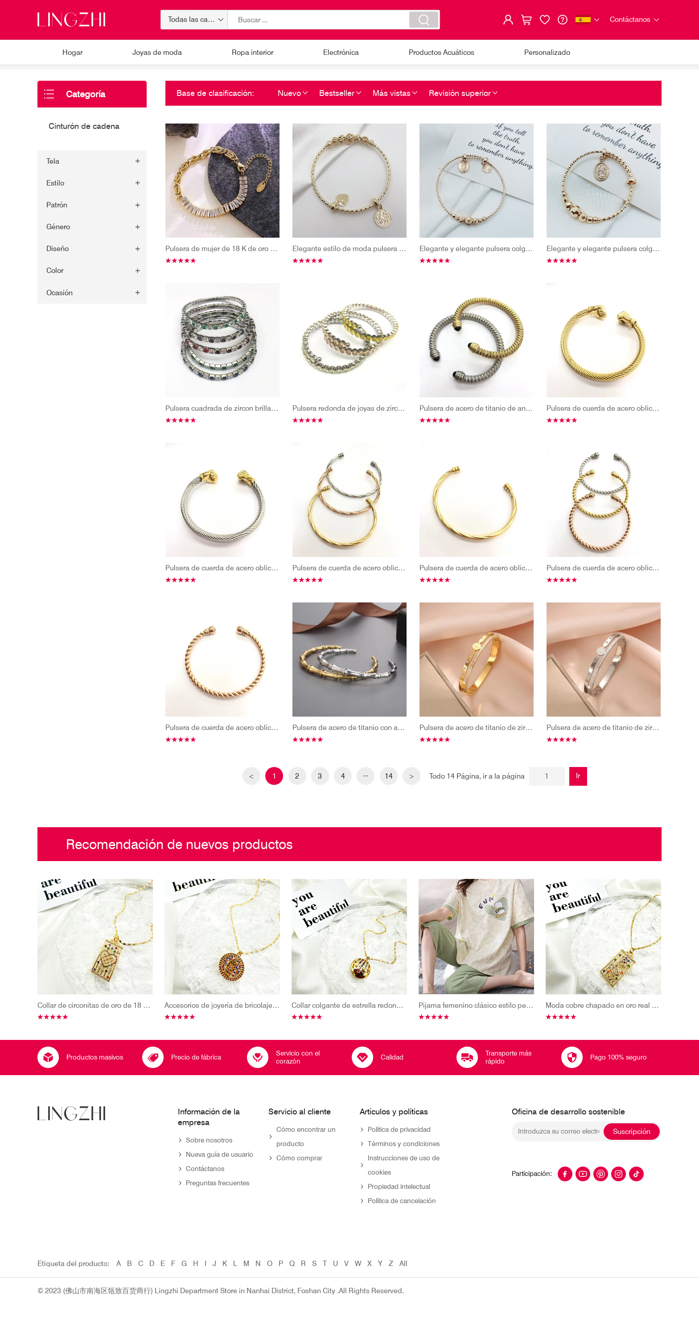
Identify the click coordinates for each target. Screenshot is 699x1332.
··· (367, 790)
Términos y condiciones (404, 1158)
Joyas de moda (157, 52)
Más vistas (392, 107)
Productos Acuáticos (441, 52)
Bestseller (336, 107)
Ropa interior (252, 52)
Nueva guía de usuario (219, 1169)
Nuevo (289, 107)
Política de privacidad (399, 1144)
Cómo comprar (299, 1172)
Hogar (72, 52)
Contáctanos (205, 1183)
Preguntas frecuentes (217, 1197)
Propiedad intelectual (399, 1201)
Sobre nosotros (209, 1155)
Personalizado (547, 52)
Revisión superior (460, 107)
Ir (583, 790)
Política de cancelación (402, 1215)
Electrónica (341, 52)
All (403, 1278)
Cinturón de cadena (158, 74)
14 (392, 790)
